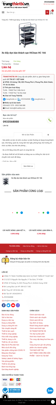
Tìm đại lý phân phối (37, 334)
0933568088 (49, 2)
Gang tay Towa (7, 356)
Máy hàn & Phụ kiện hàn (10, 345)
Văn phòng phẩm (8, 361)
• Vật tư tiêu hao (42, 246)
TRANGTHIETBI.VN (10, 77)
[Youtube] (13, 305)
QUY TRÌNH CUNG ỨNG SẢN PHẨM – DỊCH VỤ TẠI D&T (40, 354)
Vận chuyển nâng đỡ (9, 328)
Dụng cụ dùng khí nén (9, 326)
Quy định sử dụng (36, 323)
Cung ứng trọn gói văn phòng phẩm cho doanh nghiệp (40, 346)
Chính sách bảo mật (37, 315)
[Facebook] (4, 305)
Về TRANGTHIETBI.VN (38, 331)
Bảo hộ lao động (8, 315)
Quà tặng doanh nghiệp (10, 369)
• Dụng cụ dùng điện (26, 251)
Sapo (36, 403)
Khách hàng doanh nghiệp (39, 326)
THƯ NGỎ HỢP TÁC (37, 350)
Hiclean (16, 64)
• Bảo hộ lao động (28, 246)
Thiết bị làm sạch (8, 331)
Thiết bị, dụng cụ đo (9, 339)
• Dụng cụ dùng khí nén (43, 251)
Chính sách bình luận (37, 328)
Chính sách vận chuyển (38, 317)
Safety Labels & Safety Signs (12, 358)
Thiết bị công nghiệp (9, 334)
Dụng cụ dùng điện (8, 323)
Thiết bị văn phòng (8, 364)
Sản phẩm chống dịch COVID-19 (13, 350)
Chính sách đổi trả (36, 320)
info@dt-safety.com (11, 301)
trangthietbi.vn (10, 99)
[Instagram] (18, 305)
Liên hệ (5, 125)
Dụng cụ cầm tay (8, 320)
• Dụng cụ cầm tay (11, 251)
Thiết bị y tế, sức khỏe (10, 342)
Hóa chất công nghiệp (10, 336)
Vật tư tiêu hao (7, 317)
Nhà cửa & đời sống (9, 347)
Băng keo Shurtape (9, 353)
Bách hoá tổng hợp (8, 367)
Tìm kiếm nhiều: (14, 246)
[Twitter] (8, 305)
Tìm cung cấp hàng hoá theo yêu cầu (41, 340)
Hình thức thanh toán (37, 336)
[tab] (28, 134)
